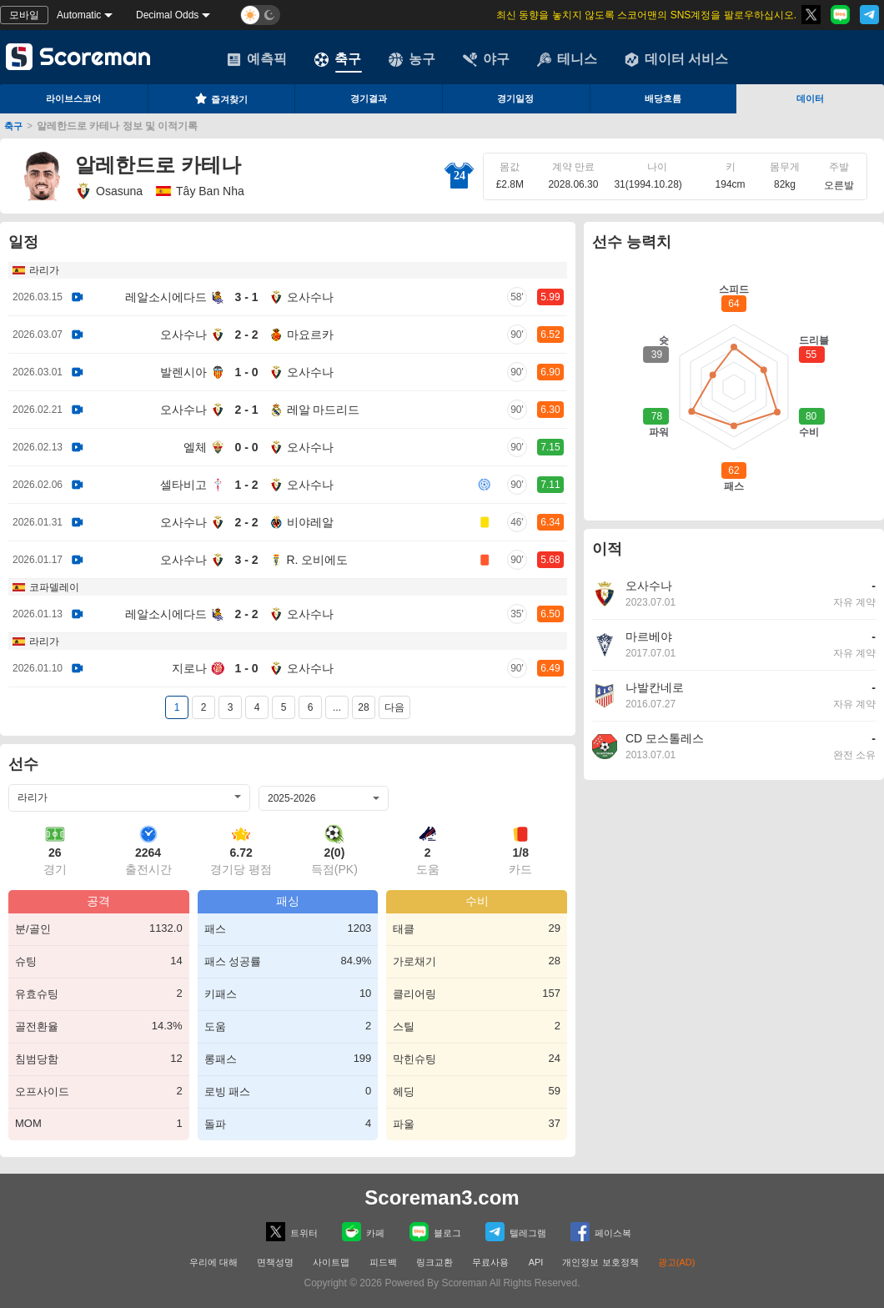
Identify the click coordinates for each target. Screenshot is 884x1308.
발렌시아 (183, 372)
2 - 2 (246, 334)
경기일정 (515, 98)
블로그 (435, 1231)
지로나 (189, 668)
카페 (363, 1231)
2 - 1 (246, 409)
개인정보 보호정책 (600, 1262)
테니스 (567, 59)
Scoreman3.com (441, 1197)
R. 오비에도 (318, 559)
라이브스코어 (73, 98)
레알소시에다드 (166, 297)
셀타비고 (183, 484)
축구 (337, 59)
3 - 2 (246, 559)
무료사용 (490, 1262)
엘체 (195, 447)
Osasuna (109, 191)
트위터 (292, 1231)
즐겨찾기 (221, 98)
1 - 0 (246, 372)
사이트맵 (331, 1262)
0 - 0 (246, 447)
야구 (486, 59)
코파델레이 (54, 587)
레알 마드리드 (323, 409)
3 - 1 (246, 297)
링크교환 (434, 1262)
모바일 (24, 15)
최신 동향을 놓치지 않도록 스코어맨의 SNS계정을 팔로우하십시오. (646, 15)
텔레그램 (515, 1231)
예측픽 (257, 59)
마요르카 (310, 334)
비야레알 (310, 522)
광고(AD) (677, 1262)
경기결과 (368, 98)
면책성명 (275, 1262)
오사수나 (310, 297)
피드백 (383, 1262)
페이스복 (600, 1231)
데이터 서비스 (676, 59)
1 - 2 (246, 484)
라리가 (44, 270)
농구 (412, 59)
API (537, 1262)
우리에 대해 (213, 1262)
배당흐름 (663, 98)
